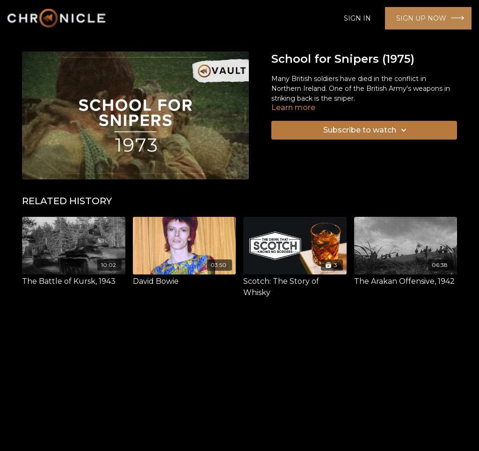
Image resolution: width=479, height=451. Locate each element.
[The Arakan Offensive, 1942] (405, 281)
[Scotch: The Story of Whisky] (295, 287)
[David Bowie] (184, 281)
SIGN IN (357, 18)
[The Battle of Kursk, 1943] (73, 281)
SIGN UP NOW (421, 18)
